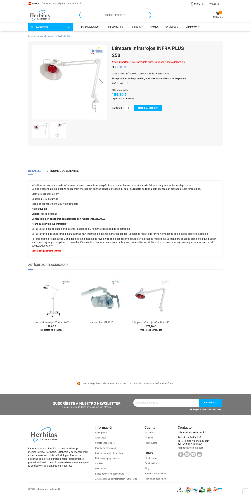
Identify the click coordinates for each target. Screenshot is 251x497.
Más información (120, 90)
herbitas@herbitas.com (191, 447)
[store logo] (39, 15)
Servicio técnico (152, 463)
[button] (101, 82)
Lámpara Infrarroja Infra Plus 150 (150, 322)
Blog (146, 468)
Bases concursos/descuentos (109, 474)
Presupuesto (150, 443)
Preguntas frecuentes (155, 478)
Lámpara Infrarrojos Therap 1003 (51, 322)
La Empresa (101, 432)
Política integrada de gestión (109, 453)
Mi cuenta (149, 432)
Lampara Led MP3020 (101, 322)
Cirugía (136, 27)
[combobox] (115, 15)
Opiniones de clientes (63, 170)
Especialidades (90, 27)
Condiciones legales (105, 443)
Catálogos (172, 27)
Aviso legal (100, 437)
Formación (191, 27)
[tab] (34, 172)
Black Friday (150, 458)
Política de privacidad (105, 448)
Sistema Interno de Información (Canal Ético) (116, 479)
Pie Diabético (115, 27)
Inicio (30, 36)
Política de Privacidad (211, 410)
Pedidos (148, 437)
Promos (154, 27)
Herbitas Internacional (155, 473)
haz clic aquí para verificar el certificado (156, 383)
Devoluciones (101, 468)
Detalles (34, 170)
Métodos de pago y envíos (108, 458)
